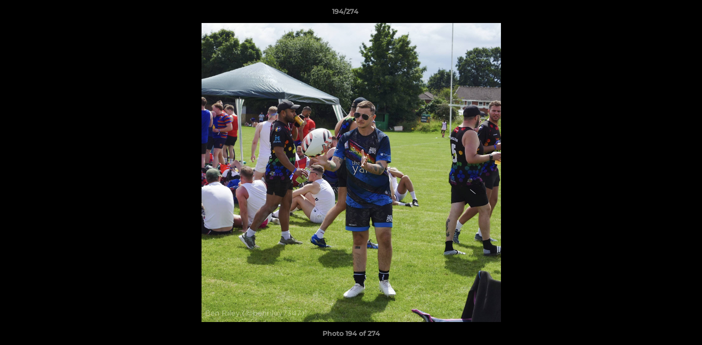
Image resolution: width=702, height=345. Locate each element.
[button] (661, 14)
